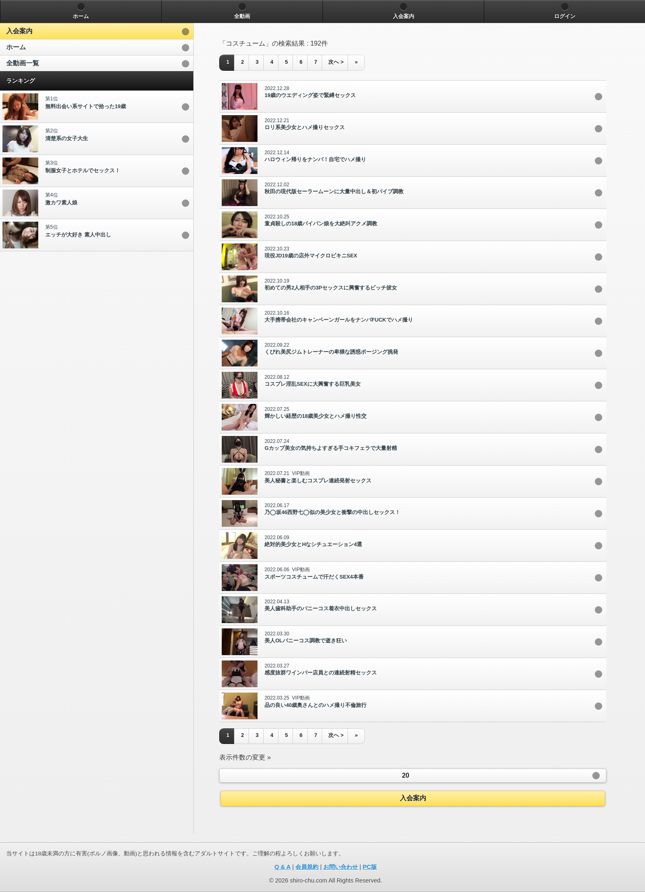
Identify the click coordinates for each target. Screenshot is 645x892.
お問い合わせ (340, 867)
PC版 (370, 867)
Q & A (282, 867)
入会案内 (19, 31)
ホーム (16, 47)
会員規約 (306, 867)
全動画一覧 (22, 63)
